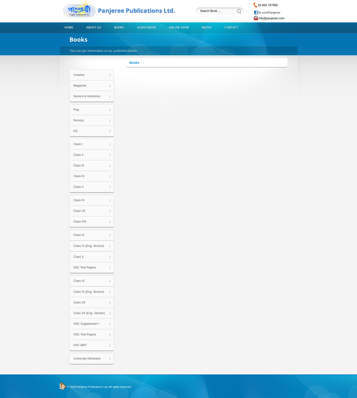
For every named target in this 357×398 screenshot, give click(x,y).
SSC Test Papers (84, 267)
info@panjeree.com (271, 18)
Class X (78, 257)
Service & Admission (86, 96)
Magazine (79, 85)
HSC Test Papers (84, 334)
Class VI (79, 200)
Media (206, 27)
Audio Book (146, 27)
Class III (78, 165)
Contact (231, 27)
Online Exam (179, 27)
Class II (78, 155)
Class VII (79, 211)
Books (119, 27)
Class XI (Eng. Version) (88, 292)
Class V (78, 187)
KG (75, 131)
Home (68, 27)
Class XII (79, 302)
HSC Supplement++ (86, 324)
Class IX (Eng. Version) (88, 246)
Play (76, 109)
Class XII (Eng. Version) (89, 313)
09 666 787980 (268, 5)
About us (93, 27)
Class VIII (79, 221)
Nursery (78, 120)
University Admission (87, 358)
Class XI (79, 281)
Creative (79, 75)
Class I (78, 144)
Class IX (79, 235)
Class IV (79, 176)
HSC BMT (80, 345)
